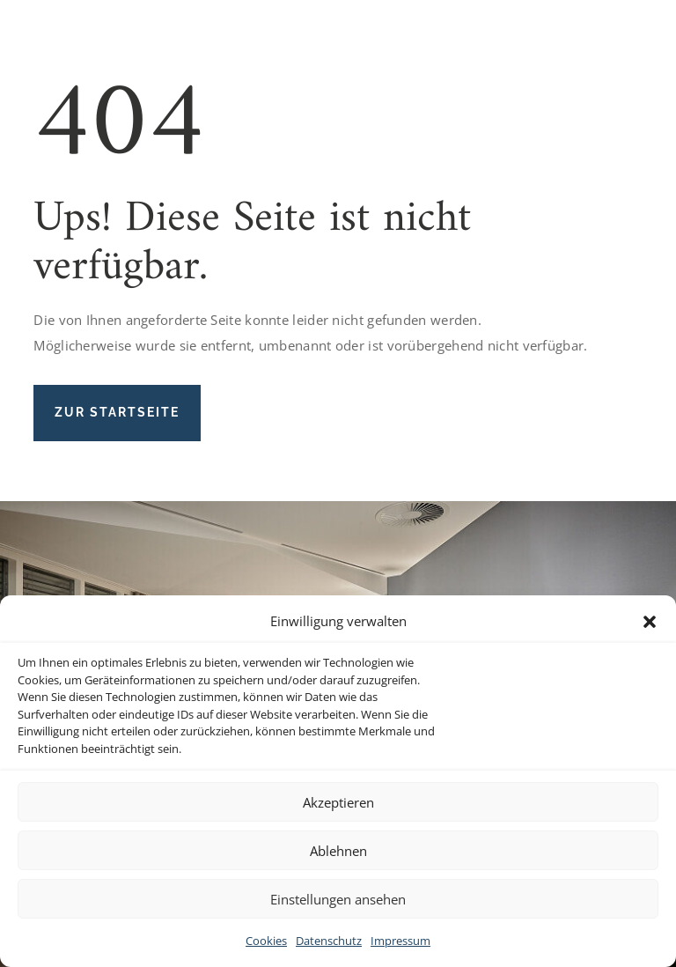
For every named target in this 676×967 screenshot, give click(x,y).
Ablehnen (338, 851)
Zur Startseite (117, 412)
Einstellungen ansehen (338, 899)
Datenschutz (329, 941)
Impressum (400, 941)
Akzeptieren (338, 802)
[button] (649, 622)
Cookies (266, 941)
